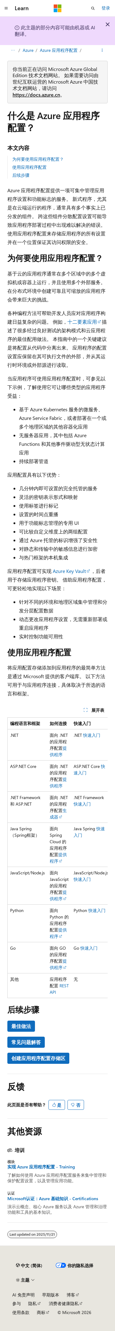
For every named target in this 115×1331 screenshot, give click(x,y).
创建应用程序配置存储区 (38, 1058)
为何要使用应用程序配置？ (38, 159)
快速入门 (91, 735)
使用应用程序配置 (29, 167)
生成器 (58, 813)
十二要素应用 (82, 321)
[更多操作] (102, 50)
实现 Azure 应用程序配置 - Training (41, 1167)
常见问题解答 (26, 1042)
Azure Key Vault (69, 571)
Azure (28, 50)
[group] (57, 857)
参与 (16, 1303)
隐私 (32, 1303)
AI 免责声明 (23, 1295)
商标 (41, 1312)
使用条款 (20, 1312)
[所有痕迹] (12, 50)
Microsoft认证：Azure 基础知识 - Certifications (52, 1198)
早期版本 (50, 1295)
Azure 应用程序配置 (59, 50)
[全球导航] (6, 8)
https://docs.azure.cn (36, 94)
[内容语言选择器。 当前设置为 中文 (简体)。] (29, 1266)
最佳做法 (21, 1026)
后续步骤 (20, 175)
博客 (71, 1295)
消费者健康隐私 (64, 1303)
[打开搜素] (93, 8)
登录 (106, 8)
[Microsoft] (58, 8)
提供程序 (58, 858)
